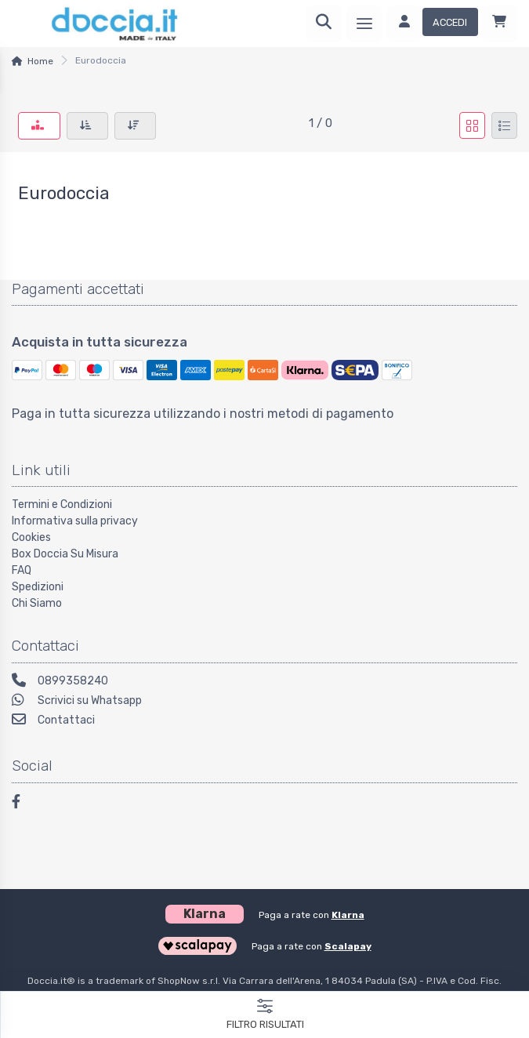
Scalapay (347, 946)
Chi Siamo (37, 603)
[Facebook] (23, 804)
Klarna (348, 914)
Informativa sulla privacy (75, 521)
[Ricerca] (323, 23)
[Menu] (364, 23)
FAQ (21, 570)
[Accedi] (432, 23)
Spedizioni (37, 586)
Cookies (31, 537)
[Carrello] (499, 23)
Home (40, 61)
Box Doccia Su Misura (65, 554)
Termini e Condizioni (62, 504)
